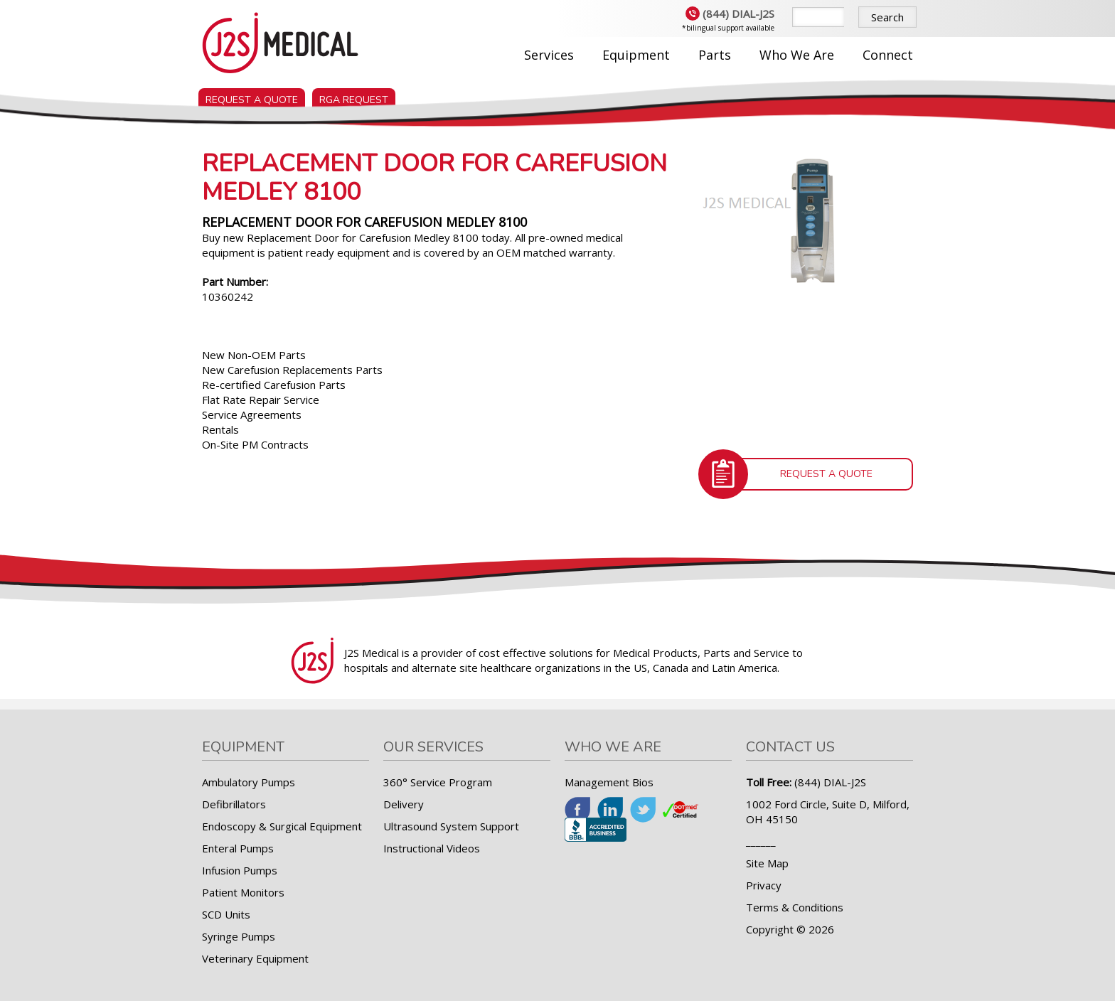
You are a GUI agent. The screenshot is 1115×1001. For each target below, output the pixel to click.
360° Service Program (437, 782)
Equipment (636, 54)
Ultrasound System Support (451, 826)
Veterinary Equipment (255, 958)
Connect (888, 54)
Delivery (403, 804)
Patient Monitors (243, 892)
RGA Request (353, 97)
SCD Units (226, 914)
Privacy (763, 885)
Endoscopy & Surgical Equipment (282, 826)
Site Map (767, 863)
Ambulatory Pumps (248, 782)
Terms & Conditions (794, 907)
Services (549, 54)
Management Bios (609, 782)
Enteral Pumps (238, 848)
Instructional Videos (431, 848)
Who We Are (796, 54)
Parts (714, 54)
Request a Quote (252, 97)
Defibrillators (234, 804)
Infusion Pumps (239, 870)
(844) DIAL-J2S (729, 13)
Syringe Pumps (238, 936)
